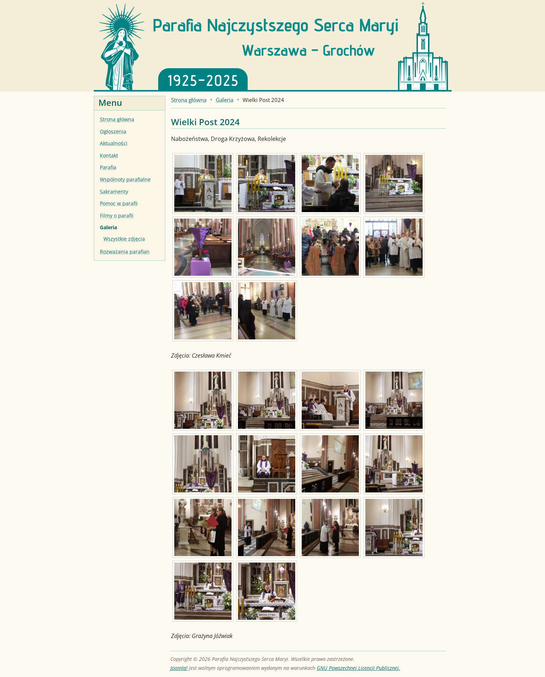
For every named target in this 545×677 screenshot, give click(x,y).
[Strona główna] (273, 45)
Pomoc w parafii (119, 203)
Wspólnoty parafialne (125, 179)
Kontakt (109, 155)
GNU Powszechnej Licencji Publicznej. (358, 667)
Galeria (108, 227)
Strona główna (117, 119)
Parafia (108, 167)
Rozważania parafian (125, 251)
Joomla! (179, 667)
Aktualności (113, 143)
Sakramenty (114, 191)
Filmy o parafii (116, 215)
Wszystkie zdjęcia (124, 238)
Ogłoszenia (113, 131)
